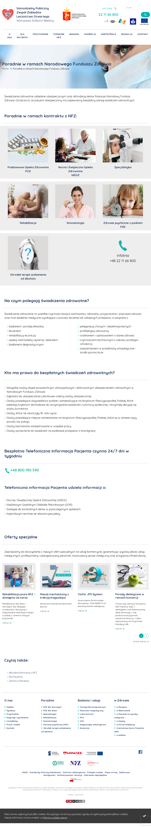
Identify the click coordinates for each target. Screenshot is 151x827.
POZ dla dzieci (50, 710)
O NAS (9, 35)
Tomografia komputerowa (93, 707)
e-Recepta (122, 707)
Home (5, 68)
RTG (82, 717)
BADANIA (74, 34)
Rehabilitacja (49, 717)
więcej (6, 622)
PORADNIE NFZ (58, 35)
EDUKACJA (126, 34)
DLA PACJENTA (22, 35)
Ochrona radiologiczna (74, 772)
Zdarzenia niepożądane (95, 775)
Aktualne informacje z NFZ (23, 672)
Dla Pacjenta (16, 676)
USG (82, 721)
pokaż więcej (141, 641)
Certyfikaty (12, 721)
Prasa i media (13, 724)
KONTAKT (143, 34)
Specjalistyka (49, 714)
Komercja (84, 728)
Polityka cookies (95, 772)
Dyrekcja (11, 710)
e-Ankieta (121, 735)
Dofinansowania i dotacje (69, 775)
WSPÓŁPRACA (108, 34)
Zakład (10, 707)
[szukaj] (145, 14)
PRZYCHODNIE (40, 34)
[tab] (141, 635)
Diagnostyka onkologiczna (93, 724)
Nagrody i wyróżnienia (17, 717)
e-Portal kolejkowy (126, 724)
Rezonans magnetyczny (91, 710)
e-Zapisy (121, 721)
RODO (25, 772)
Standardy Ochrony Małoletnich (45, 772)
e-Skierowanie (123, 710)
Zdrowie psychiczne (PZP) (55, 724)
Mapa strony (111, 772)
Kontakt (10, 728)
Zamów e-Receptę (19, 680)
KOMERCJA (90, 34)
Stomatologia (50, 721)
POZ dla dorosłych (52, 707)
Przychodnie (13, 714)
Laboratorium (87, 714)
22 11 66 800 (108, 14)
